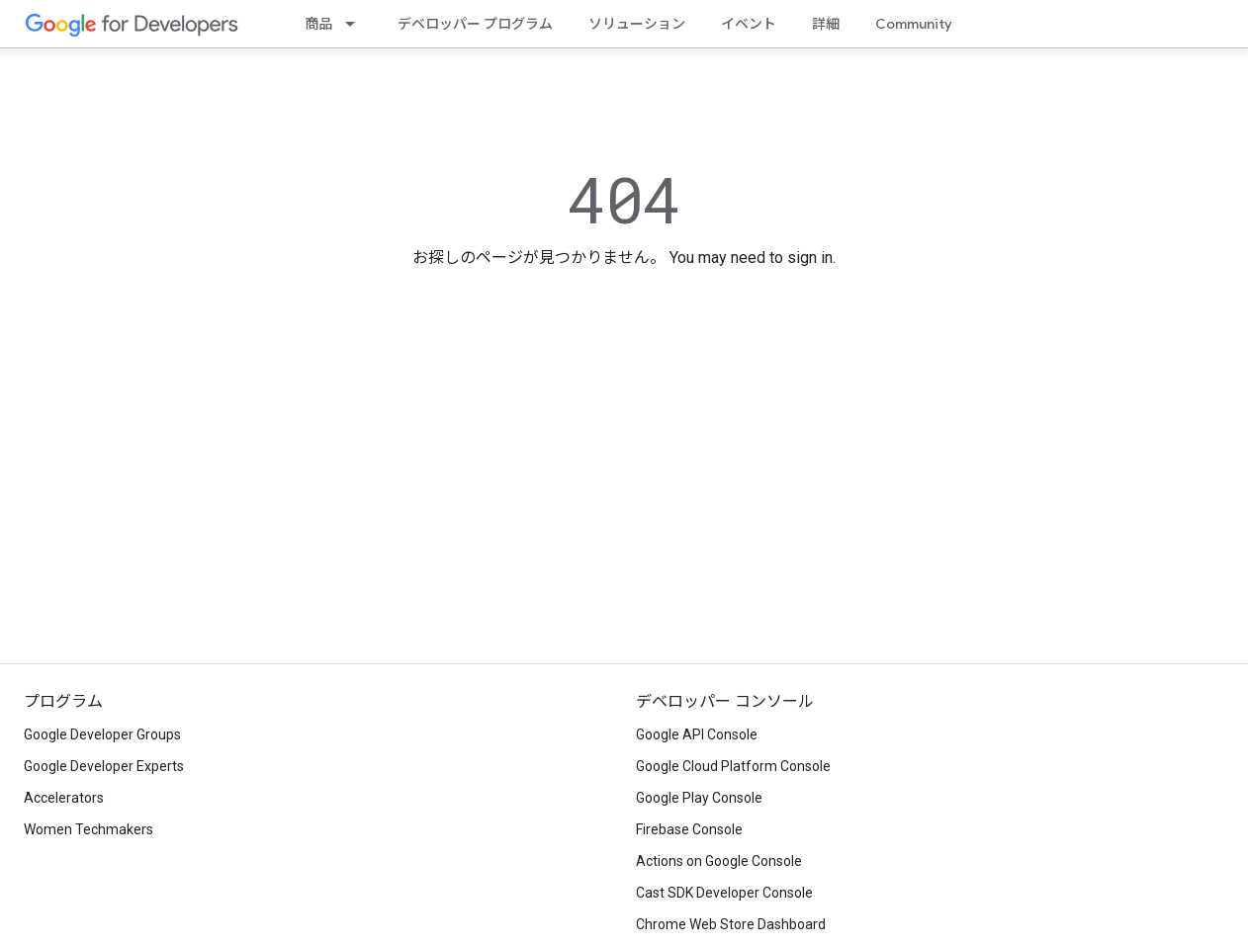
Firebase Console (689, 829)
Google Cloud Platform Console (733, 766)
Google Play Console (699, 798)
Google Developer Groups (102, 734)
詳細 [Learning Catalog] (826, 24)
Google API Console (697, 734)
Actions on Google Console (719, 861)
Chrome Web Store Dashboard (731, 924)
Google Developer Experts (104, 766)
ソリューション (636, 24)
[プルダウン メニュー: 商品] (356, 23)
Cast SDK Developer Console (724, 893)
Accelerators (64, 798)
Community (913, 24)
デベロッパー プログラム (475, 24)
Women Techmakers (88, 829)
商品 (318, 24)
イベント (748, 24)
